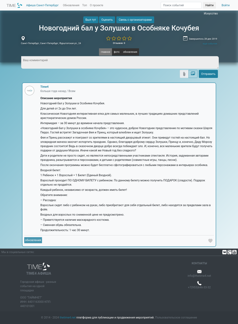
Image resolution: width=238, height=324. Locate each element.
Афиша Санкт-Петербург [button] (42, 5)
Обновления (71, 5)
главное (105, 51)
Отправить (208, 74)
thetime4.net (68, 317)
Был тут (91, 19)
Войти (226, 5)
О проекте (96, 5)
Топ (84, 5)
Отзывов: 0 (119, 43)
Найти (209, 5)
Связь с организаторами (135, 19)
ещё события (210, 43)
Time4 (44, 86)
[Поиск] (181, 5)
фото (116, 51)
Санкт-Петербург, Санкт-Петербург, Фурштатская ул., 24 (51, 43)
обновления (130, 51)
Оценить (107, 19)
